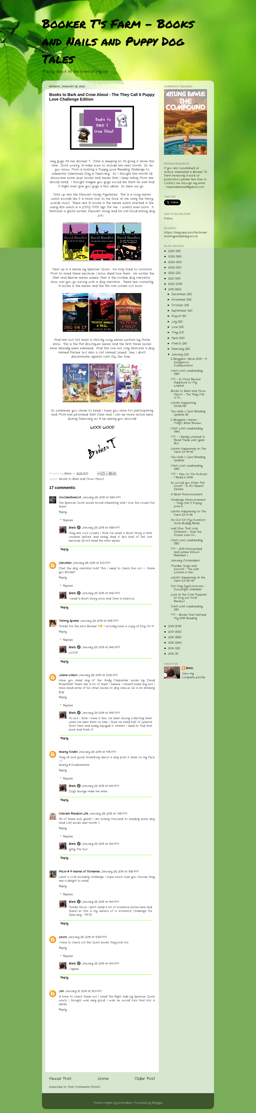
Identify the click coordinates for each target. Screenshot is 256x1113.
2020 (172, 284)
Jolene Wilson (68, 675)
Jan (61, 991)
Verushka (65, 563)
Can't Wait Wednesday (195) (187, 372)
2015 (171, 643)
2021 (171, 279)
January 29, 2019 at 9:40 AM (101, 593)
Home (103, 1079)
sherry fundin (68, 752)
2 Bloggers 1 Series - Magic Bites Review (186, 421)
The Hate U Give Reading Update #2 (188, 413)
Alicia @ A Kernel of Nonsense (79, 872)
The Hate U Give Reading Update (188, 458)
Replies (68, 520)
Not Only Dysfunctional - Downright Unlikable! (188, 587)
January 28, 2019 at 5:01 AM (91, 563)
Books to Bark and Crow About (81, 479)
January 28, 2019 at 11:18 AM (97, 752)
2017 (171, 632)
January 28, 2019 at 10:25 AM (98, 675)
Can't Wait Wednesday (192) (187, 541)
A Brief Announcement (186, 494)
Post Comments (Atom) (84, 1087)
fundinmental (80, 765)
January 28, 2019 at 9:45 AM (99, 621)
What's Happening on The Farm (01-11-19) (188, 513)
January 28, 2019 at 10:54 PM (87, 937)
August (176, 316)
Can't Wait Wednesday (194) (187, 430)
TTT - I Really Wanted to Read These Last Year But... (188, 440)
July (174, 322)
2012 (171, 654)
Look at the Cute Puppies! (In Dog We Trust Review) (189, 598)
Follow (168, 218)
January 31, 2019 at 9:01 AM (83, 991)
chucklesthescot (70, 497)
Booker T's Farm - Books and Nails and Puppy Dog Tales (118, 41)
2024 (172, 262)
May (175, 332)
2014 (171, 648)
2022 (172, 273)
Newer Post (60, 1079)
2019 (171, 289)
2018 (171, 626)
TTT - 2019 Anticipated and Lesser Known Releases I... (186, 552)
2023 (172, 268)
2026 (172, 251)
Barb (72, 528)
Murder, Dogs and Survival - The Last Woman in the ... (185, 569)
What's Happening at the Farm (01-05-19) (188, 579)
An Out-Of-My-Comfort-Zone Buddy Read (188, 521)
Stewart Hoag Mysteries (98, 194)
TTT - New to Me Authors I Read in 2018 (189, 475)
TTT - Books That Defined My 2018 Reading (188, 616)
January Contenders (185, 561)
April (175, 338)
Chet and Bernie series (70, 278)
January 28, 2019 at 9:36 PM (120, 872)
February (178, 349)
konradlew (125, 1103)
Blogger (157, 1103)
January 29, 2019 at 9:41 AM (100, 786)
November (178, 300)
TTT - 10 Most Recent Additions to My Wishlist (186, 383)
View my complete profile (193, 675)
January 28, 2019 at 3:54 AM (101, 497)
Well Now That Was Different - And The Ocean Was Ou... (186, 532)
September (179, 311)
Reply (63, 512)
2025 (172, 257)
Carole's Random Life (73, 814)
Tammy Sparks (69, 621)
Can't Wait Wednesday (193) (187, 467)
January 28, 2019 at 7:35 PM (108, 814)
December (179, 294)
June (175, 327)
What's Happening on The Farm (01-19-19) (188, 450)
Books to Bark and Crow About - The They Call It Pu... (188, 394)
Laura (63, 937)
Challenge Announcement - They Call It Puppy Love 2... (188, 503)
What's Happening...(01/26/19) (183, 404)
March (176, 343)
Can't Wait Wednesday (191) (187, 608)
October (177, 305)
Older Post (145, 1079)
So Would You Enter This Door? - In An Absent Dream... (188, 486)
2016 (171, 637)
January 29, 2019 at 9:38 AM (101, 528)
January (177, 355)
